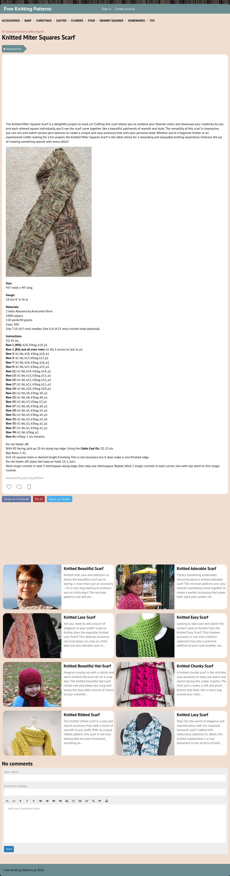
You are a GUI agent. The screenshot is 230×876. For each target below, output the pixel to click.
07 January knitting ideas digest (23, 31)
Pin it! (39, 499)
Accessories (14, 49)
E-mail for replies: (15, 786)
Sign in (106, 9)
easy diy (27, 478)
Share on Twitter (59, 499)
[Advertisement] (115, 87)
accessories (13, 478)
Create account (125, 9)
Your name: (11, 772)
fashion (38, 478)
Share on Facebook (16, 499)
